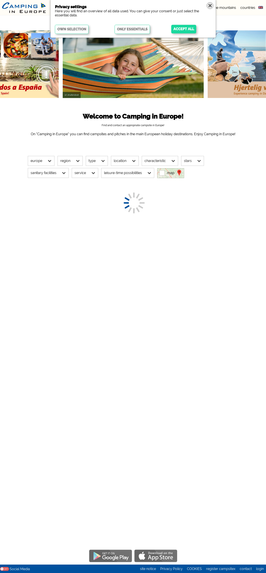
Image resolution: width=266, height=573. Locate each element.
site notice (148, 569)
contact (246, 569)
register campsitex (220, 569)
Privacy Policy (171, 569)
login (260, 569)
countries (247, 8)
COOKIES (194, 569)
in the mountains (223, 8)
